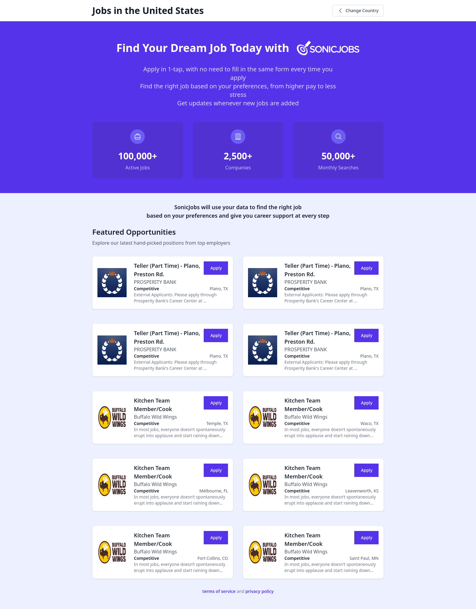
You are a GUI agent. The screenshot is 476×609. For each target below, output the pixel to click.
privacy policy (259, 591)
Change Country (358, 11)
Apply (216, 268)
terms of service (219, 591)
